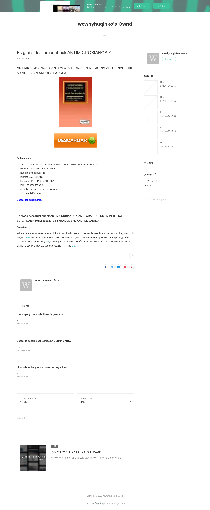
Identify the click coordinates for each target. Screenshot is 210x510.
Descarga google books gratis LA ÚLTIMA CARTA (44, 341)
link (47, 241)
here (27, 237)
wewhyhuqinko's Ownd (105, 24)
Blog (105, 35)
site (73, 245)
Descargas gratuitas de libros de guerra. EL (40, 314)
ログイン (161, 6)
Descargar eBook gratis (29, 200)
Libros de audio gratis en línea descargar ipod (42, 367)
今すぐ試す (141, 5)
